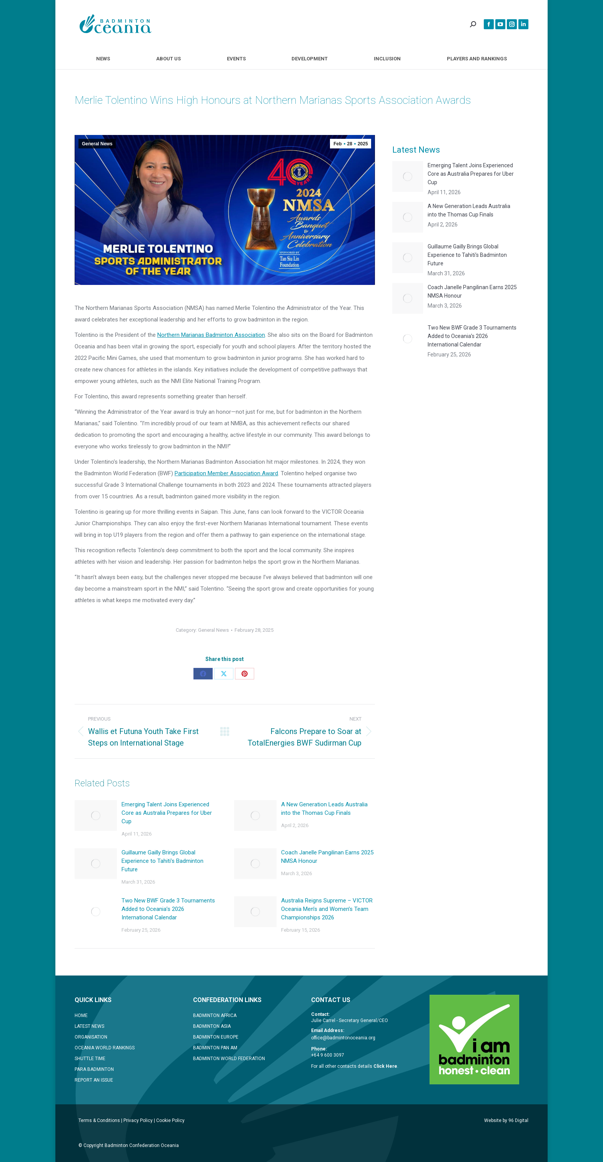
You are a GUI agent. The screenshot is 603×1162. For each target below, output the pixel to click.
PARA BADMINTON (94, 1069)
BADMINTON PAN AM (215, 1047)
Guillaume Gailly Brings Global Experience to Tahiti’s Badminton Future (162, 861)
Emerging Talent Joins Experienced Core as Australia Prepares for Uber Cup (167, 813)
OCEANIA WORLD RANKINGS (105, 1047)
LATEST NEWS (89, 1026)
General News (97, 143)
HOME (81, 1015)
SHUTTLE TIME (90, 1058)
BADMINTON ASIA (212, 1026)
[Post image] (96, 815)
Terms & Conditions (99, 1120)
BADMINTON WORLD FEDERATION (229, 1058)
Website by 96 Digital (506, 1120)
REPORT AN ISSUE (94, 1080)
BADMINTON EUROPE (215, 1037)
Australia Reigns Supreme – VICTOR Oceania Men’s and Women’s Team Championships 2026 (327, 909)
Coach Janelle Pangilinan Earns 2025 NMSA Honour (327, 856)
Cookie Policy (170, 1120)
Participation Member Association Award (226, 473)
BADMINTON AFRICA (215, 1015)
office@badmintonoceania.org (343, 1037)
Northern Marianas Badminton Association (211, 334)
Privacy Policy (138, 1120)
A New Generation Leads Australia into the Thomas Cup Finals (324, 808)
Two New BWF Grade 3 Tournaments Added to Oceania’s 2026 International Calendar (168, 909)
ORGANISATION (91, 1037)
